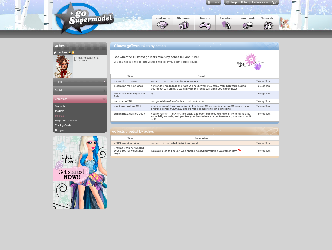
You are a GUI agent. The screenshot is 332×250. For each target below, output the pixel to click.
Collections (61, 98)
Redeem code (260, 2)
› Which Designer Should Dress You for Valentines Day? (129, 151)
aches (63, 52)
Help (234, 2)
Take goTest (263, 81)
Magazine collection (66, 120)
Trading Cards (63, 125)
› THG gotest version (126, 143)
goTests (59, 115)
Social (58, 90)
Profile (58, 81)
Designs (59, 130)
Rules (244, 2)
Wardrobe (60, 106)
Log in (216, 2)
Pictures (59, 110)
